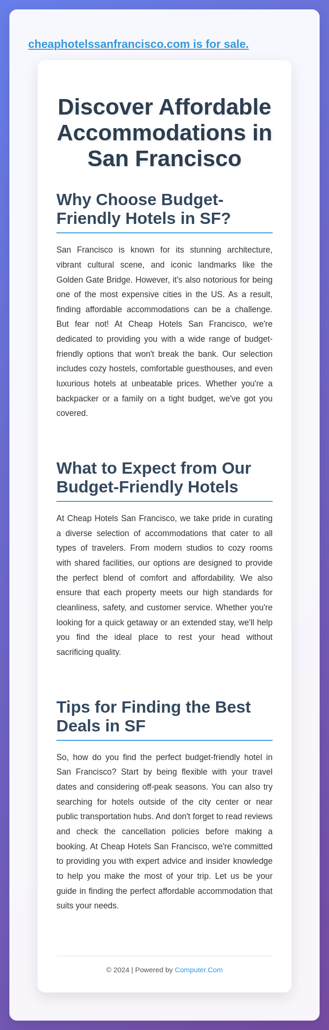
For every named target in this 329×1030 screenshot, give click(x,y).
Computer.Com (199, 970)
